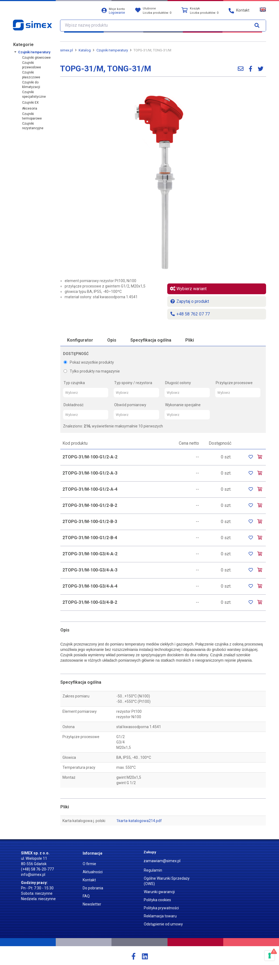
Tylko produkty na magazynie (92, 371)
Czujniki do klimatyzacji (31, 84)
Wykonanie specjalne (183, 405)
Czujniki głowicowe (36, 57)
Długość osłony (178, 383)
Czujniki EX (30, 102)
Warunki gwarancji (159, 892)
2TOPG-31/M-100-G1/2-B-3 (89, 521)
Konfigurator (80, 340)
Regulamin (153, 870)
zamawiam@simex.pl (162, 861)
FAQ (86, 896)
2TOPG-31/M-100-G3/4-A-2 (89, 553)
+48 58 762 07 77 (190, 314)
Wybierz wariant (188, 288)
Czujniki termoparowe (32, 116)
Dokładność (73, 405)
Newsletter (92, 904)
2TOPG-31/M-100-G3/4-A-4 (89, 586)
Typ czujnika (74, 383)
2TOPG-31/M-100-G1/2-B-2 (89, 505)
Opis (111, 340)
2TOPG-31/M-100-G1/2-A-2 (89, 456)
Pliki (189, 340)
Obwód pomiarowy (130, 405)
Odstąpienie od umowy (163, 924)
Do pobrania (93, 888)
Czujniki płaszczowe (31, 75)
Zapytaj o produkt (189, 301)
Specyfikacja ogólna (150, 340)
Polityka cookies (157, 900)
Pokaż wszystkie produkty (89, 362)
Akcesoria (29, 108)
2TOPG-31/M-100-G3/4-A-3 (89, 570)
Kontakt (89, 880)
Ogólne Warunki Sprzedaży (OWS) (167, 881)
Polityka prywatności (161, 908)
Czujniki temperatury (34, 52)
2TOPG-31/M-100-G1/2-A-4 (89, 489)
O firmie (89, 864)
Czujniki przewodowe (31, 65)
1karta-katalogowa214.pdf (139, 821)
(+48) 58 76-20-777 (37, 869)
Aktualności (93, 872)
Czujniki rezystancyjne (32, 126)
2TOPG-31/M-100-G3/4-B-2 (89, 602)
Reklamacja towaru (160, 916)
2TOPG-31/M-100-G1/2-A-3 (89, 473)
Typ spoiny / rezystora (133, 383)
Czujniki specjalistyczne (34, 94)
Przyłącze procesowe (234, 383)
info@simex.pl (33, 874)
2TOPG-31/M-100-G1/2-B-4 (89, 537)
